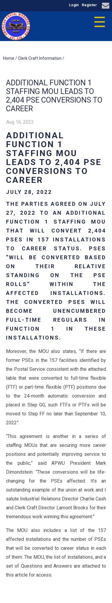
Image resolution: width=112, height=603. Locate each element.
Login (74, 5)
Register (89, 5)
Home (8, 58)
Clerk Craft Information (40, 58)
